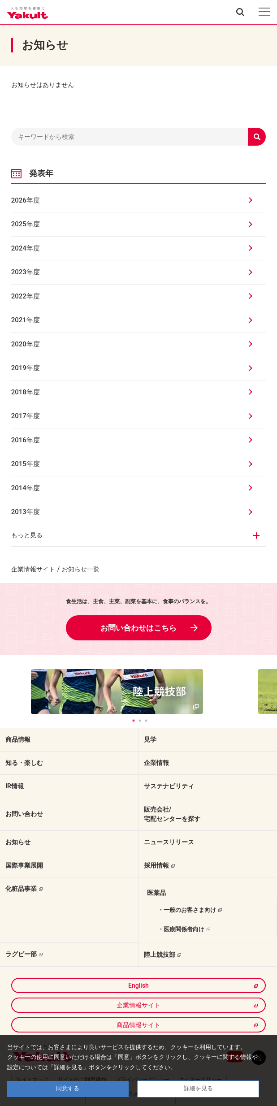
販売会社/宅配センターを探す (172, 814)
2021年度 (25, 320)
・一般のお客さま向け (187, 910)
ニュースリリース (169, 842)
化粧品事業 (21, 888)
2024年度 (25, 248)
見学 (150, 739)
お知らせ (17, 842)
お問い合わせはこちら (138, 627)
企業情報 (156, 762)
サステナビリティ (169, 786)
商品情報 (17, 739)
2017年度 (25, 416)
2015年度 (25, 464)
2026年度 (25, 200)
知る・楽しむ (24, 762)
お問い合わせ (24, 813)
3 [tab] (146, 720)
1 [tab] (133, 720)
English (138, 985)
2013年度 (25, 512)
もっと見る (27, 535)
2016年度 (25, 440)
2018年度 (25, 392)
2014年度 (25, 488)
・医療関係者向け (181, 929)
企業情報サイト (33, 569)
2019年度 (25, 368)
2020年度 (25, 344)
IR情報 (14, 786)
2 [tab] (139, 720)
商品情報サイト (138, 1024)
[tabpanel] (139, 691)
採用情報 (156, 865)
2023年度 (25, 272)
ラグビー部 (21, 954)
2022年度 (25, 296)
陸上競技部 (159, 954)
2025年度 (25, 224)
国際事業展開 (24, 865)
